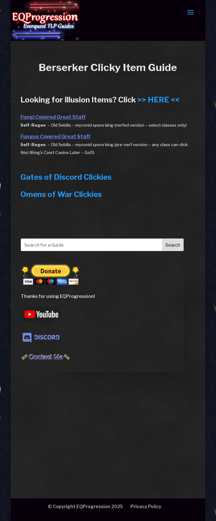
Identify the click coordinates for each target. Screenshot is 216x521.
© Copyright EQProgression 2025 (85, 506)
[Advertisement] (102, 419)
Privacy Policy (145, 506)
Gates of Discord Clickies (66, 177)
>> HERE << (158, 99)
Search (172, 245)
